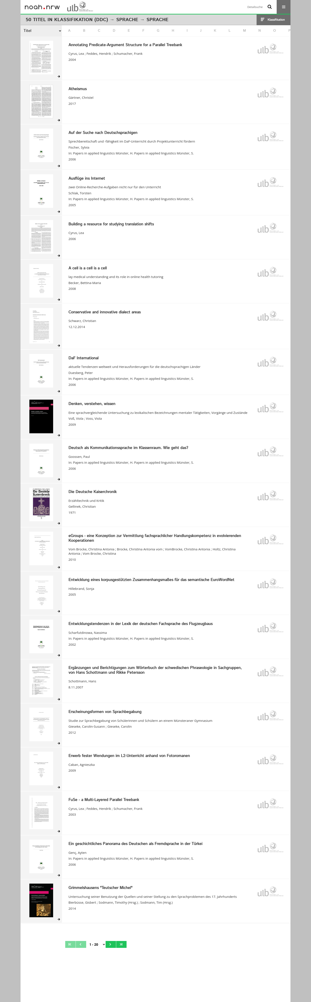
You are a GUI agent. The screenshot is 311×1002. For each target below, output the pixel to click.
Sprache (127, 19)
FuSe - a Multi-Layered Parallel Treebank (103, 800)
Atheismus (77, 89)
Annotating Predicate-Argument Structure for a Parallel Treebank (125, 45)
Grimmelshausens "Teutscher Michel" (100, 888)
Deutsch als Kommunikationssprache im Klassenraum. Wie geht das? (128, 448)
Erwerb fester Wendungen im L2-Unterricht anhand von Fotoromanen (129, 756)
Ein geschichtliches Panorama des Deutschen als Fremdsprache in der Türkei (135, 844)
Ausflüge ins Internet (86, 178)
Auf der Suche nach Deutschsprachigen (102, 133)
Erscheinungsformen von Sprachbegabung (104, 712)
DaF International (83, 358)
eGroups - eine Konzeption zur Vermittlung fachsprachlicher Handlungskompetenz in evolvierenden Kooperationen (154, 538)
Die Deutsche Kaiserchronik (92, 492)
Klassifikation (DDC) (81, 19)
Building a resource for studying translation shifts (111, 224)
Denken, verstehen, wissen (91, 404)
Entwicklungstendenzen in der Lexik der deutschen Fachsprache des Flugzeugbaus (140, 624)
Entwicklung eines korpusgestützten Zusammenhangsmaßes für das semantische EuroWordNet (151, 580)
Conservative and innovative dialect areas (104, 312)
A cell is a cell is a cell (87, 268)
